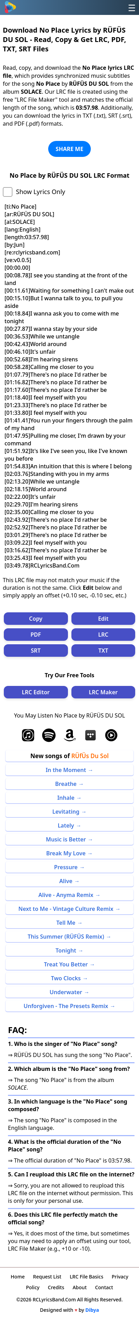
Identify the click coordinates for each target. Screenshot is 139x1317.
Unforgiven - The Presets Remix (66, 1006)
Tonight (65, 950)
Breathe (66, 784)
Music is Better (66, 839)
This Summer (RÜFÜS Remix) (66, 936)
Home (18, 1276)
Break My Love (66, 853)
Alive (65, 881)
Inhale (66, 798)
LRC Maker (103, 692)
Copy (36, 618)
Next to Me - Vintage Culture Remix (65, 909)
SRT (36, 650)
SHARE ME (70, 149)
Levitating (65, 811)
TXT (103, 650)
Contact (104, 1287)
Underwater (66, 992)
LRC (103, 634)
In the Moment (66, 770)
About (79, 1287)
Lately (66, 825)
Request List (47, 1276)
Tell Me (66, 922)
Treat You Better (66, 964)
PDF (36, 634)
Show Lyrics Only (40, 191)
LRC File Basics (86, 1276)
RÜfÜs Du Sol (90, 756)
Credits (56, 1287)
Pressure (66, 867)
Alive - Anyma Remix (65, 895)
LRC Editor (36, 692)
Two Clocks (66, 978)
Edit (103, 618)
